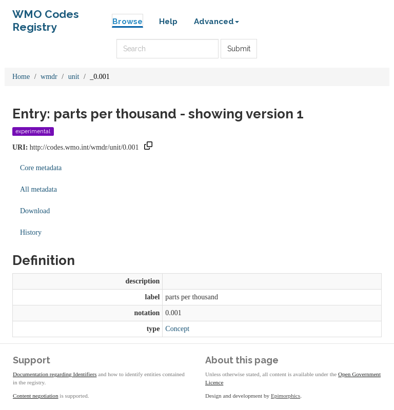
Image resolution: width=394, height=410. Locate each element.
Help (168, 21)
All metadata (38, 189)
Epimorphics (285, 396)
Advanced (216, 21)
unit (74, 76)
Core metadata (41, 168)
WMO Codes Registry (45, 17)
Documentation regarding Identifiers (54, 374)
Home (21, 76)
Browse (127, 21)
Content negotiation (35, 396)
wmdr (49, 76)
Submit (238, 49)
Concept (177, 329)
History (31, 232)
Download (35, 211)
